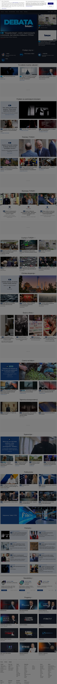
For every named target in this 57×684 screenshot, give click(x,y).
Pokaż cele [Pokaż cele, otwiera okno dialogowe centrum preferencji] (50, 6)
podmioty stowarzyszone (15, 2)
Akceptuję (50, 3)
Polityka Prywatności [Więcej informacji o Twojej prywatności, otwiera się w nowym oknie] (4, 8)
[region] (28, 5)
